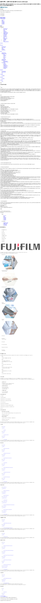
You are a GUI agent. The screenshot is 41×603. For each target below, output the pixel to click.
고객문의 (4, 219)
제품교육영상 (5, 38)
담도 (4, 54)
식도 (4, 56)
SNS (4, 37)
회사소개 (3, 19)
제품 (2, 20)
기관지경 (4, 68)
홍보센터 (3, 21)
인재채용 (3, 22)
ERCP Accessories (5, 61)
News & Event (4, 71)
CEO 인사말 (5, 29)
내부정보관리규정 (6, 41)
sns (2, 72)
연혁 (4, 30)
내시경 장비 (5, 35)
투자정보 (3, 78)
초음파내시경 (5, 67)
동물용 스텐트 (5, 33)
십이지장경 (5, 66)
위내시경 (4, 64)
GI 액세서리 (5, 34)
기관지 (4, 58)
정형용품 (4, 55)
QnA (2, 81)
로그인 (1, 25)
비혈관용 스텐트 (5, 32)
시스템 (4, 63)
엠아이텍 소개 (5, 28)
